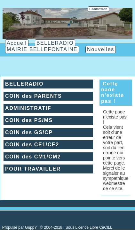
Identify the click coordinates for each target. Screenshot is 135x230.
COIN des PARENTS (33, 96)
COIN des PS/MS (29, 120)
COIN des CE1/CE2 (32, 144)
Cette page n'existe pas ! (112, 92)
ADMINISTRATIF (28, 108)
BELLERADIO (24, 84)
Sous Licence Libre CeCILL (89, 227)
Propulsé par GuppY (20, 227)
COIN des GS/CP (29, 132)
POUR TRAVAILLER (33, 169)
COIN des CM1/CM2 (33, 156)
